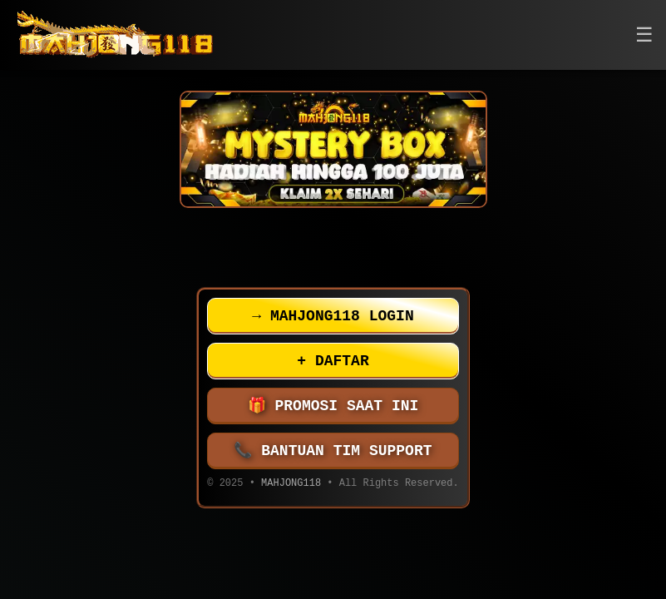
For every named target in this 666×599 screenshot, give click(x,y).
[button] (644, 35)
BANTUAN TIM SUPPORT (333, 451)
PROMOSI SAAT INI (333, 406)
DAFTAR (332, 361)
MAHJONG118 (291, 485)
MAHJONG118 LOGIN (332, 316)
